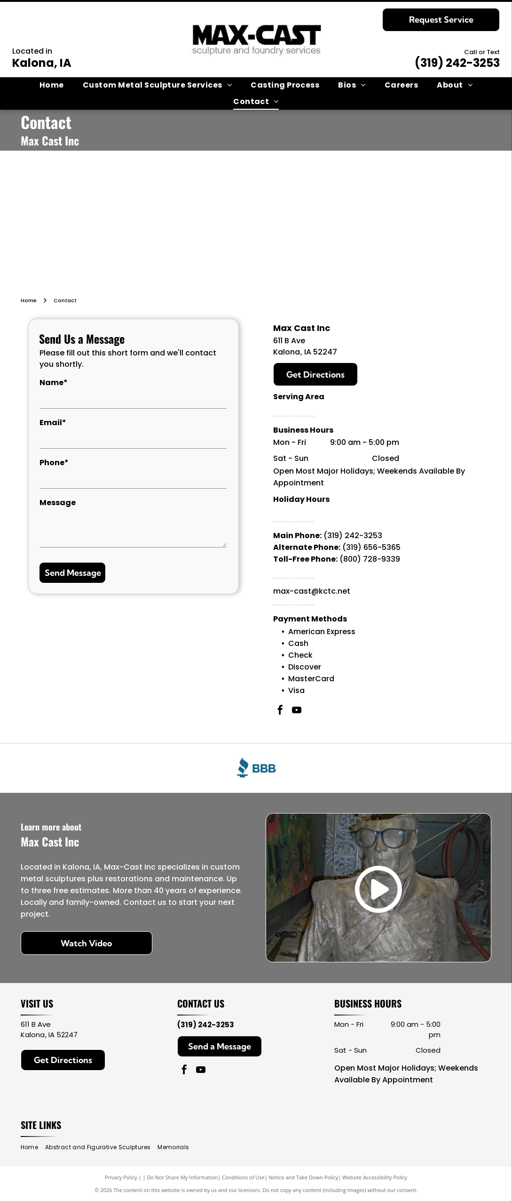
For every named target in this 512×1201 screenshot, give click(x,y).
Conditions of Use (243, 1177)
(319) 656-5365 (371, 547)
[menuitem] (51, 85)
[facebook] (280, 711)
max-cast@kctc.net (311, 591)
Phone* (54, 462)
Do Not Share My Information (182, 1177)
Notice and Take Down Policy (304, 1177)
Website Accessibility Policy (374, 1177)
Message (57, 502)
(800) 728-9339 (369, 559)
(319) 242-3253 (457, 63)
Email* (52, 422)
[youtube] (297, 711)
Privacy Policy (121, 1177)
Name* (53, 382)
